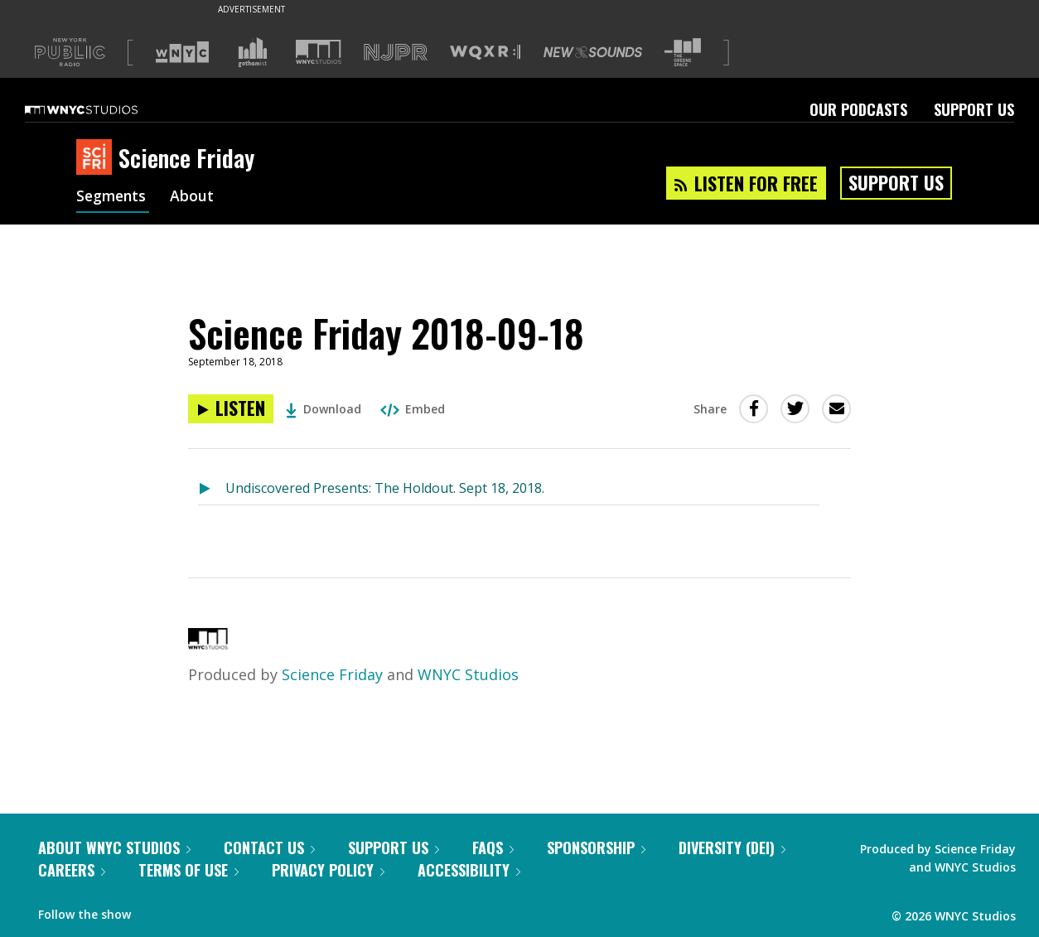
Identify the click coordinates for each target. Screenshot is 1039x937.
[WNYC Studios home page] (102, 109)
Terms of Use (188, 870)
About (195, 197)
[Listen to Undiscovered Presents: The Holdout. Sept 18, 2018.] (211, 489)
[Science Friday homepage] (97, 158)
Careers (71, 870)
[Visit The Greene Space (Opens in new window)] (682, 52)
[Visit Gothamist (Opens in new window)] (252, 52)
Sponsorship (596, 847)
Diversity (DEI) (732, 847)
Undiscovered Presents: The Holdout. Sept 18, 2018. (384, 488)
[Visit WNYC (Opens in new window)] (182, 52)
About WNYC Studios (114, 847)
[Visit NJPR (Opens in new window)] (396, 52)
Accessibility (469, 870)
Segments (112, 197)
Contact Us (269, 847)
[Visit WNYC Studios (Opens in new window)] (318, 52)
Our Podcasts (858, 109)
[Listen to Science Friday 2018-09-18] (230, 408)
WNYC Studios (468, 674)
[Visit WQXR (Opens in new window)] (485, 52)
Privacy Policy (328, 870)
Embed (412, 409)
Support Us (974, 109)
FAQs (493, 847)
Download (323, 409)
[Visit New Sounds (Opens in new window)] (593, 52)
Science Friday (332, 674)
